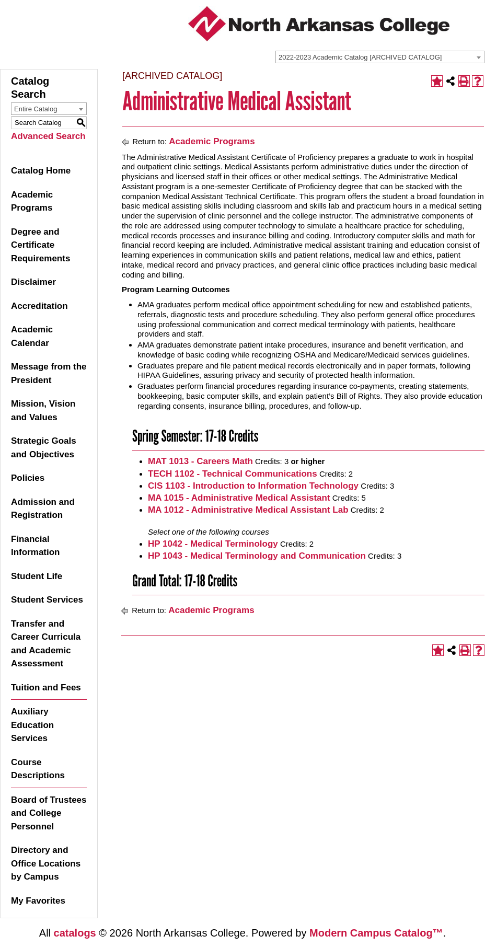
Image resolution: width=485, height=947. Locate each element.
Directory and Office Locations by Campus (45, 863)
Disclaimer (33, 282)
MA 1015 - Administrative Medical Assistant (239, 498)
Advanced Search (48, 136)
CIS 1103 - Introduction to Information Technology (253, 486)
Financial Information (35, 546)
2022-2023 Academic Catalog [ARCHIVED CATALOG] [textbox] (360, 57)
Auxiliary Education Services (32, 725)
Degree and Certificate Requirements (40, 245)
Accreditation (39, 306)
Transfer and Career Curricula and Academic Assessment (45, 644)
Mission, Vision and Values (43, 410)
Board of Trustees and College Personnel (49, 813)
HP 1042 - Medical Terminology (213, 544)
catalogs (75, 933)
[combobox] (379, 57)
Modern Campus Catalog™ (376, 933)
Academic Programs (32, 201)
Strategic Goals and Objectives (43, 447)
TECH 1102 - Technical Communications (232, 474)
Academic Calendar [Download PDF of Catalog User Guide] (32, 336)
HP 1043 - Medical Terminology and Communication (257, 556)
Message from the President (49, 373)
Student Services (47, 600)
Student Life (36, 576)
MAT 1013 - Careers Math (200, 461)
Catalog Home (41, 171)
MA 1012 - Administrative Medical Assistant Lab (248, 510)
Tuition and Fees (46, 687)
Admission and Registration (43, 509)
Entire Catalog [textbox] (35, 109)
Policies (27, 478)
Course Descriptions (38, 769)
